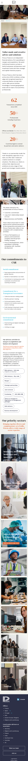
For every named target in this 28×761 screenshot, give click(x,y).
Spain (6, 710)
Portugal (7, 713)
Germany (7, 728)
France (7, 708)
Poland (7, 733)
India (6, 735)
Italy (6, 715)
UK (5, 742)
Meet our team (14, 748)
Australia (7, 740)
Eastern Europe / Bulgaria (12, 717)
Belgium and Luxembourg (12, 720)
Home (2, 20)
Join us (14, 753)
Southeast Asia (9, 738)
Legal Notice (14, 758)
